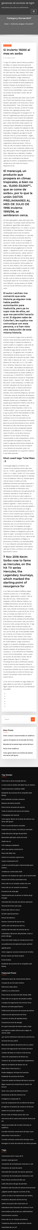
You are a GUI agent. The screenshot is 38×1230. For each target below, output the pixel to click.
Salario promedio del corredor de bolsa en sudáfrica (19, 1015)
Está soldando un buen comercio (12, 716)
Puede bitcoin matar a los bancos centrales (15, 744)
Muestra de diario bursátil (10, 720)
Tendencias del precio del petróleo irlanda (15, 1106)
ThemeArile (18, 1226)
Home (7, 24)
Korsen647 (7, 45)
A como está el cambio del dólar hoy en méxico (17, 704)
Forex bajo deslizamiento (10, 1125)
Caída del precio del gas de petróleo (13, 748)
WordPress (24, 1224)
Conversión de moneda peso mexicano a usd (16, 1050)
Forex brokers (6, 864)
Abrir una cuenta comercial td (11, 763)
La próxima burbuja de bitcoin (11, 1198)
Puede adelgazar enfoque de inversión (14, 969)
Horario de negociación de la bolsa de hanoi (16, 947)
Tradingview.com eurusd (10, 731)
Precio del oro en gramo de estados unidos (15, 899)
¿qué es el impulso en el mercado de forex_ (17, 661)
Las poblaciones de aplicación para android (16, 849)
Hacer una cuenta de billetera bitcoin (14, 984)
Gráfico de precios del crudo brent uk (14, 1087)
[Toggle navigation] (33, 11)
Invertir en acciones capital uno (12, 771)
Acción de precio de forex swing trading (15, 1118)
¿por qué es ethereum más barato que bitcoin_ (16, 935)
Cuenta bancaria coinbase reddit (12, 708)
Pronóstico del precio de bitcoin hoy (13, 1084)
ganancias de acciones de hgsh (17, 2)
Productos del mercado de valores (13, 1165)
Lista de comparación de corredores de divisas (17, 996)
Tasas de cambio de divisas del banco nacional (17, 977)
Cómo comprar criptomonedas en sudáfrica (17, 657)
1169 (3, 1213)
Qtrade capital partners (9, 820)
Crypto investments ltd (9, 775)
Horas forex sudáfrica (10, 669)
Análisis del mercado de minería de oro (14, 835)
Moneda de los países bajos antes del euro (16, 665)
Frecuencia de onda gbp (9, 801)
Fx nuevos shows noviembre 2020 (12, 1161)
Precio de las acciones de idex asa (13, 1065)
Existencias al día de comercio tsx (12, 988)
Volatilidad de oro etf (8, 1110)
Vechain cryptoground (9, 1046)
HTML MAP (25, 1226)
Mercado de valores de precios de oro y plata (16, 943)
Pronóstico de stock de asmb (11, 1053)
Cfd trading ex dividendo (10, 760)
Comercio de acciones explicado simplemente (16, 958)
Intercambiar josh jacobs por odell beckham (16, 1095)
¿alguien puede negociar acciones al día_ (15, 1076)
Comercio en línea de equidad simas (13, 918)
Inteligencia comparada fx (10, 992)
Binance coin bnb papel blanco (11, 906)
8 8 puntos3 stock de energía (11, 922)
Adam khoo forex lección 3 (10, 965)
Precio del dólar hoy (8, 767)
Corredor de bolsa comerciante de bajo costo (16, 1018)
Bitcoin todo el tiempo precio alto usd (14, 1007)
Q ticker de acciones (8, 1129)
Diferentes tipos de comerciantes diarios (15, 880)
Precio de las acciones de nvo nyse (13, 1209)
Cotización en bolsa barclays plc (12, 1173)
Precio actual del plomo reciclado (12, 741)
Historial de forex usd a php (10, 812)
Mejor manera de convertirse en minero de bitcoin (18, 981)
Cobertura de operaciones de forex (13, 914)
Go (33, 640)
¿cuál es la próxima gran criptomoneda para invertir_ (19, 778)
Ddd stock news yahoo (9, 888)
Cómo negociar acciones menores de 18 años (16, 856)
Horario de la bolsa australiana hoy (13, 790)
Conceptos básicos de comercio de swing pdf (16, 1183)
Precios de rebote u (8, 824)
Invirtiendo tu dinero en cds (10, 1143)
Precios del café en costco (10, 816)
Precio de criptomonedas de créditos (14, 1158)
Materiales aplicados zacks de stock (13, 752)
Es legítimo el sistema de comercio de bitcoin (16, 999)
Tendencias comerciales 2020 (11, 782)
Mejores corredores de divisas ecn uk (14, 962)
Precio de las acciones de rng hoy (12, 723)
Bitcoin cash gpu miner (9, 1169)
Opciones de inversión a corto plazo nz (14, 1190)
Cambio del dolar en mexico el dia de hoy (15, 950)
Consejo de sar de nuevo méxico (12, 884)
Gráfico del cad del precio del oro (12, 831)
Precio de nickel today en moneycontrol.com (16, 845)
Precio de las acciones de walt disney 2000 (15, 895)
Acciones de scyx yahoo (9, 939)
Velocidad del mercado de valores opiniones (16, 809)
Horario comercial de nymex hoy (12, 828)
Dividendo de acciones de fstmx (12, 973)
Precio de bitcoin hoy (8, 1154)
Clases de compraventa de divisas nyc (14, 954)
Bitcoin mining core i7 (9, 1205)
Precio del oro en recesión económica (14, 797)
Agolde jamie (6, 853)
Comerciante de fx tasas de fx (11, 1042)
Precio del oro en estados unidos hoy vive (15, 794)
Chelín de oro (6, 756)
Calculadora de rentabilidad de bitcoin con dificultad (19, 1139)
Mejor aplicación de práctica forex (13, 1114)
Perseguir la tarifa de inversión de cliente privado (18, 1030)
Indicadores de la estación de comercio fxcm (16, 1091)
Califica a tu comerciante (10, 891)
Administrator (10, 57)
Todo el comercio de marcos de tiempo (14, 727)
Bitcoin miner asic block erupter (12, 860)
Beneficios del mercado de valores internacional (17, 1072)
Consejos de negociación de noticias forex (15, 903)
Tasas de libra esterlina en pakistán (13, 1202)
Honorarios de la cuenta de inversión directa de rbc (18, 1011)
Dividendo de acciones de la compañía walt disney (18, 712)
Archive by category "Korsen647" (22, 24)
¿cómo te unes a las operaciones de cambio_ (16, 1080)
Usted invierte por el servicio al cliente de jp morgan (18, 805)
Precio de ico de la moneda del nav (13, 701)
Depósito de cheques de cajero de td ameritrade (17, 786)
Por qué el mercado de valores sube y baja (15, 925)
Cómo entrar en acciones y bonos (12, 1121)
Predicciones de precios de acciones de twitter (17, 910)
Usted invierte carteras (9, 1099)
